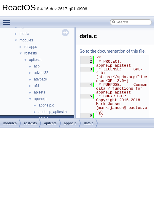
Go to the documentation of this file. (113, 51)
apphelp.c (46, 105)
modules (26, 40)
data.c (88, 123)
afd (36, 86)
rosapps (30, 47)
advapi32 (41, 73)
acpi (37, 66)
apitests (35, 60)
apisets (39, 92)
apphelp (40, 99)
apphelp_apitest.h (53, 112)
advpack (40, 79)
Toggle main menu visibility (8, 20)
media (24, 34)
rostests (30, 53)
